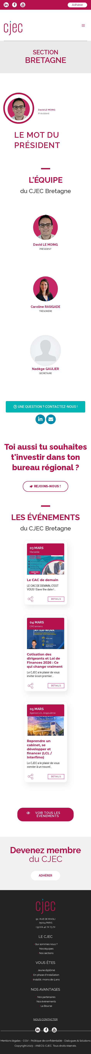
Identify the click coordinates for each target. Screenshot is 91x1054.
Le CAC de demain (42, 580)
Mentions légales (10, 1040)
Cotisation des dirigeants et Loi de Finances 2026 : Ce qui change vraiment (45, 660)
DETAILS (56, 599)
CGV (26, 1040)
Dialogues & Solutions (77, 1040)
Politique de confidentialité (46, 1040)
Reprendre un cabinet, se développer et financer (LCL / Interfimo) (39, 749)
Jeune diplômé (46, 970)
